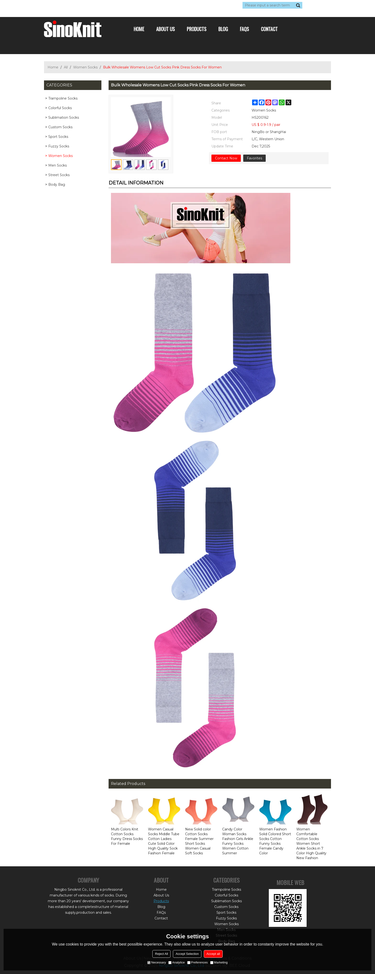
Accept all (213, 954)
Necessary (156, 962)
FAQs (244, 29)
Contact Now (226, 158)
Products (196, 29)
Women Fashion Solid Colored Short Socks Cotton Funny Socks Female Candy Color (275, 841)
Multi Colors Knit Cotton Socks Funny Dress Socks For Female (127, 836)
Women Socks (85, 67)
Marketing (219, 962)
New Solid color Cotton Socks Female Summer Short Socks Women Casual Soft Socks (199, 841)
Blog (223, 29)
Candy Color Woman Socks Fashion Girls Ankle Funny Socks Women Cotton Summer (237, 841)
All (66, 67)
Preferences (197, 962)
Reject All (161, 954)
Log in (73, 5)
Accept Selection (187, 954)
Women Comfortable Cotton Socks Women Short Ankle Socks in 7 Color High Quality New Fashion (311, 843)
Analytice (176, 962)
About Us (165, 29)
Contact (269, 29)
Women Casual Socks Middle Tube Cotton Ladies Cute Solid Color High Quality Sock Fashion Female (163, 841)
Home (139, 29)
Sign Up (88, 5)
